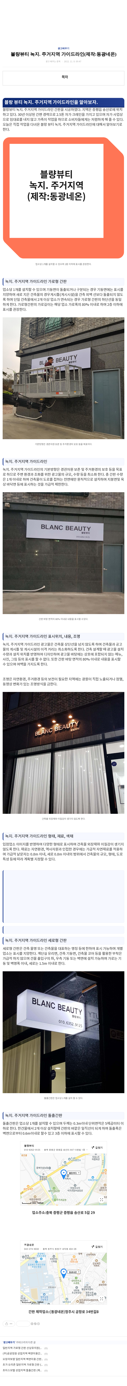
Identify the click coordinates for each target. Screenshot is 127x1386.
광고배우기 (63, 48)
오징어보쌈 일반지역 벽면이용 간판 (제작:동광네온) (23, 1359)
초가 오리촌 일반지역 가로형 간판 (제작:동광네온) (23, 1364)
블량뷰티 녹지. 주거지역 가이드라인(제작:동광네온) (64, 54)
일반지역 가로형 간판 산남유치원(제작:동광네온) (23, 1348)
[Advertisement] (64, 896)
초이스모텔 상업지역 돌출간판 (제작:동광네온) (23, 1370)
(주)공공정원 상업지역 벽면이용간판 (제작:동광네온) (23, 1353)
